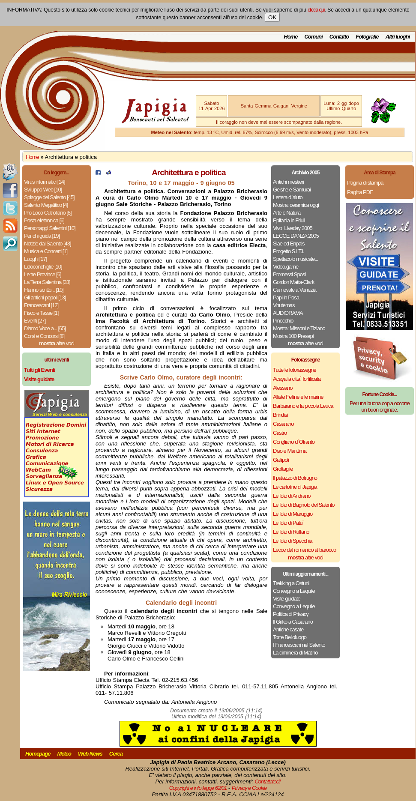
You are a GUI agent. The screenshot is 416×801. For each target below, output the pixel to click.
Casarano (283, 424)
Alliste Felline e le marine (298, 397)
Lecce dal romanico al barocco (304, 550)
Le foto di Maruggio (292, 514)
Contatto (339, 36)
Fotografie (367, 36)
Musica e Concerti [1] (45, 251)
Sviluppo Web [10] (43, 189)
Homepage (37, 753)
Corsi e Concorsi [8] (44, 336)
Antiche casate (288, 629)
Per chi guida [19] (42, 236)
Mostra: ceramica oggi (296, 205)
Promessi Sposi (289, 274)
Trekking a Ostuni (291, 583)
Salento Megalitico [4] (46, 205)
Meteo (64, 753)
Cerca (116, 753)
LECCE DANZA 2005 (296, 236)
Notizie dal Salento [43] (47, 243)
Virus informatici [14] (44, 182)
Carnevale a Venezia (294, 290)
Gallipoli (281, 460)
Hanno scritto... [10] (43, 290)
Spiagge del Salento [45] (49, 197)
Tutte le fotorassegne (294, 370)
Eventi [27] (34, 320)
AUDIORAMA (288, 313)
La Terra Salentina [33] (47, 282)
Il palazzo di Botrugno (295, 478)
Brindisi (280, 415)
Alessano (282, 388)
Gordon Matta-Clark (293, 282)
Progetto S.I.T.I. (288, 251)
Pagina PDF (360, 192)
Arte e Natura (286, 212)
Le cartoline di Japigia (295, 487)
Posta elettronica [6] (44, 220)
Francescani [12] (41, 305)
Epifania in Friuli (289, 220)
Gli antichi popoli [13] (45, 297)
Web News (90, 753)
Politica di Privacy (290, 614)
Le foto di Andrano (292, 496)
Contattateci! (267, 781)
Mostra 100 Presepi (293, 336)
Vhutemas (284, 305)
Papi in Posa (286, 297)
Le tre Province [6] (42, 274)
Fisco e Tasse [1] (41, 313)
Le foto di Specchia (292, 541)
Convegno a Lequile (294, 591)
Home (290, 36)
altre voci (56, 343)
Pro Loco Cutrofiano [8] (48, 212)
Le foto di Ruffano (291, 532)
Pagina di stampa (365, 182)
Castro (280, 433)
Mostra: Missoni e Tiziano (299, 328)
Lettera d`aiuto (287, 197)
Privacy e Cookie (249, 788)
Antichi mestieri (288, 182)
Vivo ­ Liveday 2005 (292, 228)
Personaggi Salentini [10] (49, 228)
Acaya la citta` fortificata (296, 379)
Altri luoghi (398, 36)
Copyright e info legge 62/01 (198, 788)
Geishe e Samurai (292, 189)
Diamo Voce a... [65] (45, 328)
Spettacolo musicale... (295, 259)
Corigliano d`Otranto (293, 442)
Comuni (313, 36)
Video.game (285, 266)
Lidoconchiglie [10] (43, 266)
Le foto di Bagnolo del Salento (303, 505)
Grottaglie (283, 469)
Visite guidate (286, 598)
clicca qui (316, 10)
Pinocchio (283, 320)
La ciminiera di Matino (295, 652)
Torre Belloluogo (289, 637)
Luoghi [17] (35, 259)
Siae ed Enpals (288, 243)
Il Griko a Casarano (293, 622)
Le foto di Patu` (288, 523)
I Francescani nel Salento (299, 645)
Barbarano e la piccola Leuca (303, 406)
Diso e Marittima (289, 451)
